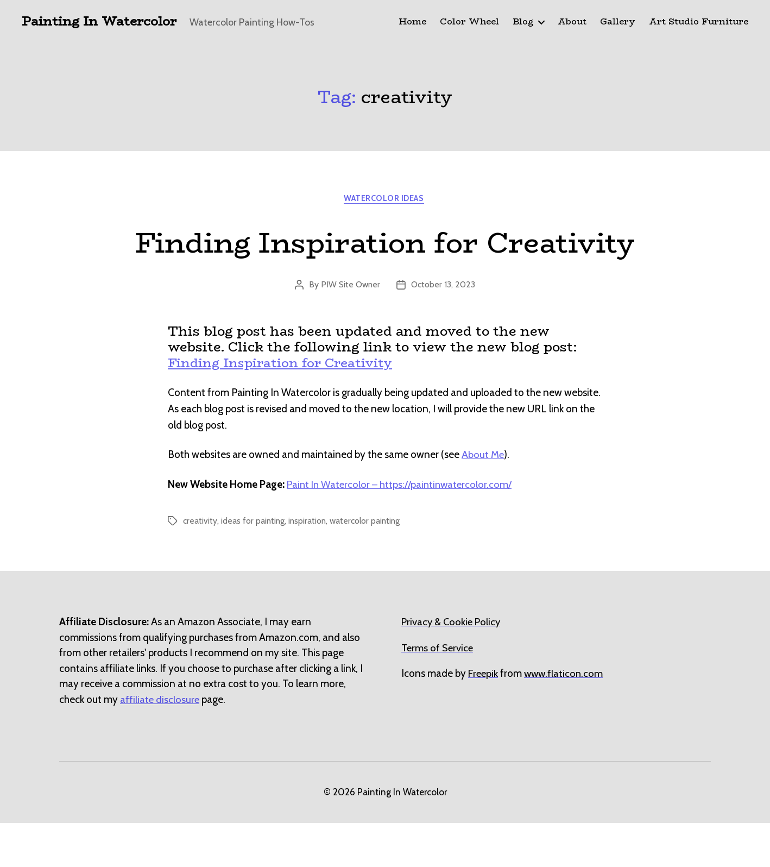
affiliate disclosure (160, 743)
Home (412, 22)
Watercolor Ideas (385, 200)
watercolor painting (368, 565)
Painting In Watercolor (102, 21)
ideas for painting (253, 565)
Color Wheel (469, 22)
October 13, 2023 (444, 328)
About (572, 22)
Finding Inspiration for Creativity (385, 263)
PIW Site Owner (350, 328)
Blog (523, 22)
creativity (200, 565)
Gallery (617, 22)
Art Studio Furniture (698, 22)
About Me (483, 498)
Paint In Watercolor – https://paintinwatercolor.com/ (401, 528)
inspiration (308, 565)
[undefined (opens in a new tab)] (484, 717)
